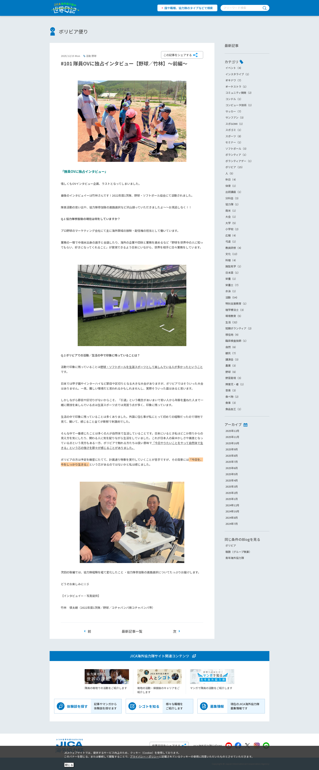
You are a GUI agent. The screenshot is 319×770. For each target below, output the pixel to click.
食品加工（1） (234, 409)
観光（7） (231, 353)
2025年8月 (231, 455)
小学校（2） (232, 229)
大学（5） (231, 223)
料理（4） (231, 260)
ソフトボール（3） (236, 148)
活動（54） (232, 297)
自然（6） (231, 347)
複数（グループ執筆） (238, 552)
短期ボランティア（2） (239, 328)
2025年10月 (232, 443)
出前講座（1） (234, 192)
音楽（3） (231, 390)
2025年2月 (231, 493)
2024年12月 (232, 505)
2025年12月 (232, 431)
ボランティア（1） (236, 155)
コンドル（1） (234, 99)
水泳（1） (231, 291)
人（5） (230, 173)
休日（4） (231, 179)
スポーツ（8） (234, 136)
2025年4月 (231, 480)
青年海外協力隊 (234, 558)
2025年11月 (232, 437)
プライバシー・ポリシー (144, 756)
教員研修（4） (234, 248)
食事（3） (231, 403)
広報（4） (231, 235)
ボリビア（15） (234, 167)
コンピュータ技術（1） (239, 105)
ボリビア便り (73, 31)
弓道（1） (231, 241)
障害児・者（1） (235, 384)
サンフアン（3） (235, 117)
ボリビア (230, 545)
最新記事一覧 (132, 631)
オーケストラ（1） (236, 86)
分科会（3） (232, 198)
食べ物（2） (232, 397)
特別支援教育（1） (236, 303)
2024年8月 (231, 518)
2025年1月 (231, 499)
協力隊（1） (232, 204)
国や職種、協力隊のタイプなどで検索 (188, 8)
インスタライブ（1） (238, 74)
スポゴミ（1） (234, 130)
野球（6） (231, 372)
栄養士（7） (232, 285)
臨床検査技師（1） (236, 341)
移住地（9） (232, 335)
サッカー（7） (234, 111)
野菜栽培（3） (234, 378)
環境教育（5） (234, 316)
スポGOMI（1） (234, 124)
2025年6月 (231, 468)
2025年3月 (231, 486)
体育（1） (231, 186)
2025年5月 (231, 474)
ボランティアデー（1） (239, 161)
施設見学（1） (234, 266)
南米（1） (231, 210)
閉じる (69, 765)
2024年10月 (232, 511)
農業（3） (231, 365)
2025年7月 (231, 462)
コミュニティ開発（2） (239, 93)
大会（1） (231, 217)
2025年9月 (231, 449)
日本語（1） (232, 272)
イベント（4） (234, 68)
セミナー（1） (234, 142)
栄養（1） (231, 279)
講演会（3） (232, 359)
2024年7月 (231, 524)
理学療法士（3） (235, 310)
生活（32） (232, 322)
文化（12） (232, 254)
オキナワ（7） (234, 80)
